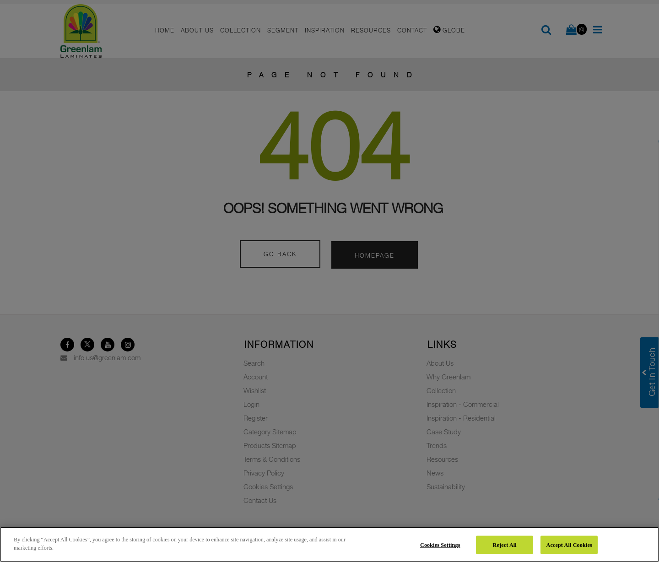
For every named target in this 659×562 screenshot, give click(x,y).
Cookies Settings (440, 544)
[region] (329, 544)
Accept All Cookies (569, 544)
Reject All (505, 544)
